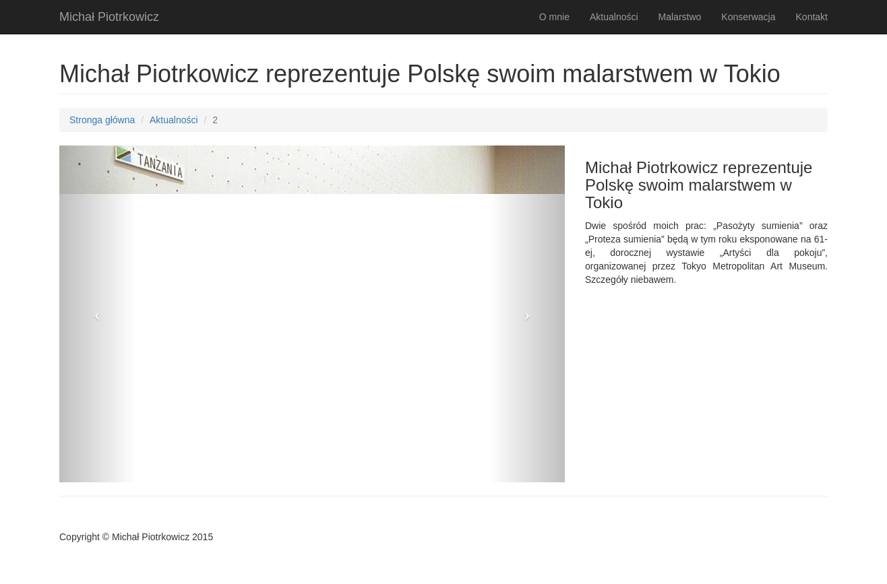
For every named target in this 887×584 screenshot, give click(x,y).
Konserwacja (748, 16)
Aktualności (614, 16)
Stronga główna (102, 120)
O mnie (554, 16)
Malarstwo (680, 16)
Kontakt (812, 16)
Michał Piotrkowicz (109, 17)
